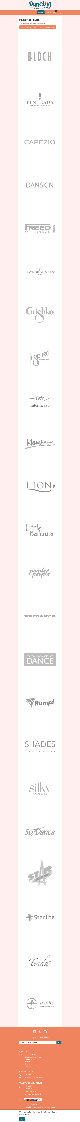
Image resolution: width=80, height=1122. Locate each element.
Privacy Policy (29, 1091)
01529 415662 (26, 1075)
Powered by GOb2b (49, 1107)
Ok (22, 1119)
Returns (27, 1089)
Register (41, 12)
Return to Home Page (47, 27)
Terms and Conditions (31, 1094)
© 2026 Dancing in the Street (40, 1105)
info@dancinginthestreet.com (31, 1077)
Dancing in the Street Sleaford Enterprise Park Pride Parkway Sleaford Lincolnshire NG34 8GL (30, 1060)
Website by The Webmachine (33, 1107)
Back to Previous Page (28, 27)
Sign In (48, 12)
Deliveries (27, 1086)
